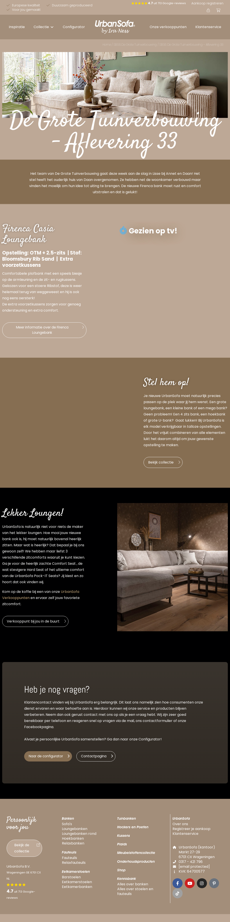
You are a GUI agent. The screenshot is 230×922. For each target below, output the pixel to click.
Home (106, 44)
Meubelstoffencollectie (136, 855)
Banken (68, 821)
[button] (43, 27)
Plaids (122, 846)
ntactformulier (159, 722)
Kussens (123, 838)
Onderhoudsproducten (136, 863)
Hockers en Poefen (132, 829)
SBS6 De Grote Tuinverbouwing (135, 44)
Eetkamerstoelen (76, 874)
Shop (121, 872)
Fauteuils (69, 854)
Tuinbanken (126, 821)
